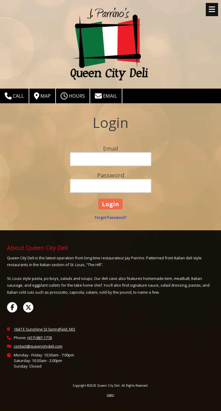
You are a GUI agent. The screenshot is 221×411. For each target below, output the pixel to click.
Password (110, 175)
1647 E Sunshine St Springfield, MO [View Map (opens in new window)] (44, 329)
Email (106, 95)
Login (110, 395)
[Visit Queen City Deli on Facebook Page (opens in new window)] (12, 307)
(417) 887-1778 (39, 337)
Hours (73, 95)
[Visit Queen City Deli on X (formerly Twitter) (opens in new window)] (28, 307)
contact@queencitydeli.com (38, 346)
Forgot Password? (110, 217)
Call (14, 95)
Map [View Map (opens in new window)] (42, 95)
